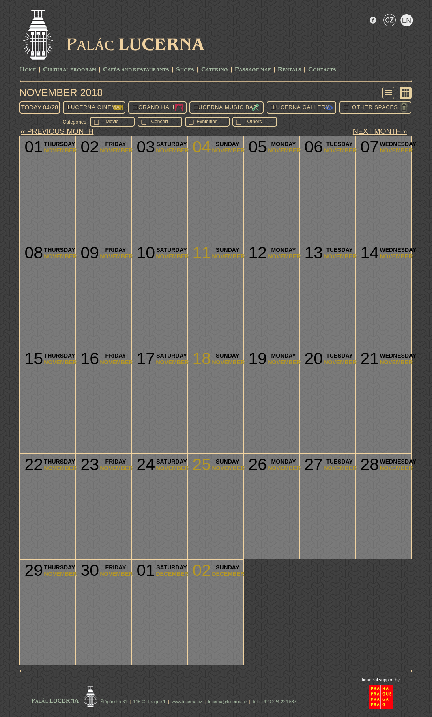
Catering (214, 70)
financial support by (381, 679)
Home (28, 70)
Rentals (289, 70)
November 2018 (61, 92)
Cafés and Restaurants (136, 70)
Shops (185, 70)
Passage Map (253, 70)
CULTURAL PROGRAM (69, 70)
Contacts (322, 70)
